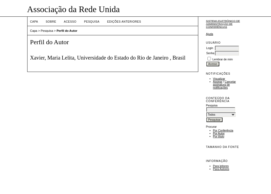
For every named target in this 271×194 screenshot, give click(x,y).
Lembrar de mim (222, 59)
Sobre (51, 21)
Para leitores (221, 166)
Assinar (218, 81)
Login (209, 48)
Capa (34, 21)
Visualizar (219, 78)
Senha (210, 53)
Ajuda (209, 34)
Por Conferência (223, 130)
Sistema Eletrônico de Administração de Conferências (223, 23)
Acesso (70, 21)
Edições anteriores (124, 21)
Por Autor (219, 133)
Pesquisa (91, 21)
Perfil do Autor (67, 30)
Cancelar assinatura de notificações (224, 84)
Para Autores (221, 169)
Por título (218, 136)
